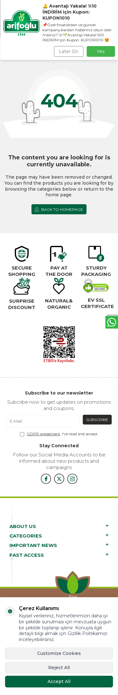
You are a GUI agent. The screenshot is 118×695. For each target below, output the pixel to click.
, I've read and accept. (59, 434)
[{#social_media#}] (46, 479)
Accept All (59, 681)
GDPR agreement (43, 433)
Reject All (59, 667)
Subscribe (97, 419)
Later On (68, 51)
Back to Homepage (59, 209)
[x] (59, 479)
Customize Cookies (59, 653)
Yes (100, 51)
